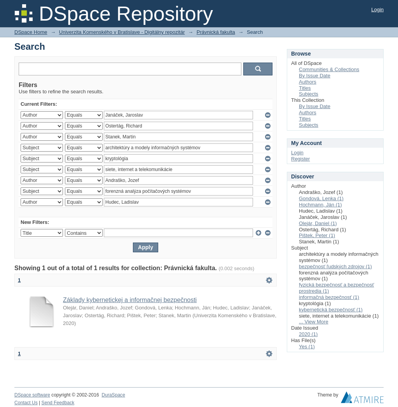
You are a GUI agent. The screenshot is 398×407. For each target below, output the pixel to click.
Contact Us (26, 402)
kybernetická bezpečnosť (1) (331, 310)
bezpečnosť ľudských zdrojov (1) (335, 266)
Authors (307, 82)
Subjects (308, 94)
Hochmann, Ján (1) (320, 205)
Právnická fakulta (216, 32)
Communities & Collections (329, 69)
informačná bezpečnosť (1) (329, 297)
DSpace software (32, 395)
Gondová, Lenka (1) (321, 198)
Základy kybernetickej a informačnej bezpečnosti (130, 300)
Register (300, 159)
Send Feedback (58, 402)
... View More (313, 322)
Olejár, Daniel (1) (318, 223)
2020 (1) (308, 334)
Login (377, 9)
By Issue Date (314, 76)
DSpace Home (30, 32)
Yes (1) (307, 346)
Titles (305, 88)
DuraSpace (113, 395)
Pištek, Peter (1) (317, 235)
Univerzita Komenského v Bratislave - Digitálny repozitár (122, 32)
